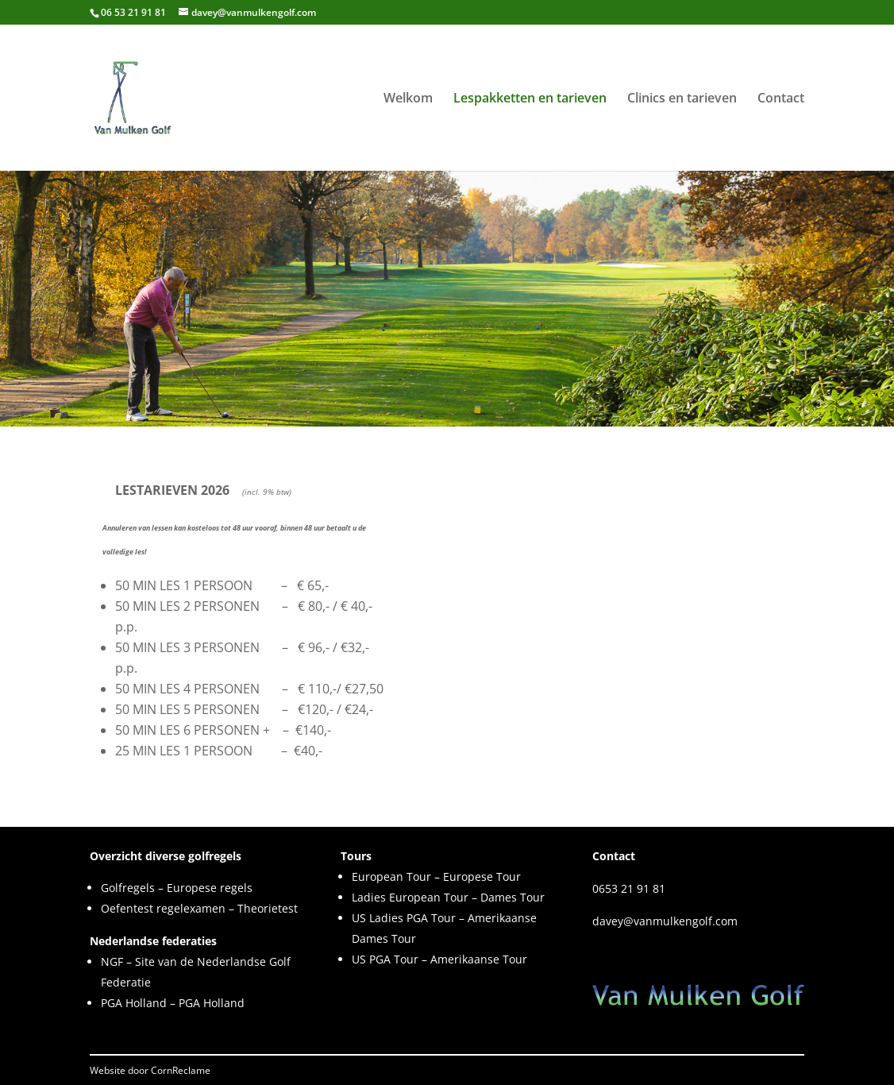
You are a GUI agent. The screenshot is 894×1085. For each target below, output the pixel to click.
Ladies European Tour (410, 897)
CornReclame (180, 1070)
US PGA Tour (385, 959)
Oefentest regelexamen (163, 908)
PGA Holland (134, 1002)
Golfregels (128, 887)
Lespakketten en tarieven (530, 99)
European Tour (391, 876)
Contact (780, 99)
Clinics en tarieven (682, 99)
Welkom (408, 99)
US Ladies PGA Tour (404, 917)
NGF (112, 961)
